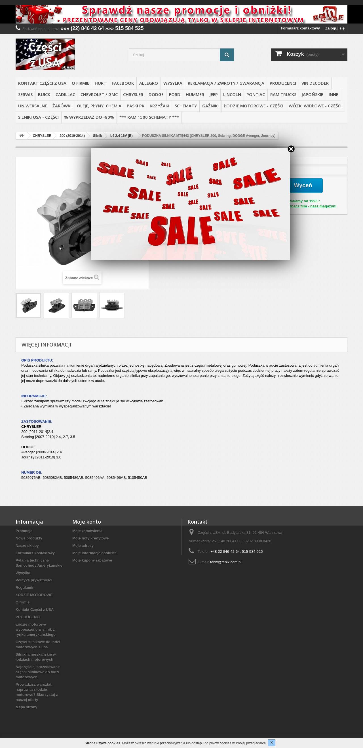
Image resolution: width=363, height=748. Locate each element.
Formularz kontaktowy (300, 28)
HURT (100, 83)
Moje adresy (83, 545)
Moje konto (86, 521)
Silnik (97, 136)
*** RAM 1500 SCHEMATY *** (149, 117)
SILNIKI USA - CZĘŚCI (38, 117)
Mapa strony (26, 707)
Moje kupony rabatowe (92, 560)
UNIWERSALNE (32, 106)
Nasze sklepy (27, 545)
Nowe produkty (29, 538)
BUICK (44, 94)
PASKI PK (135, 106)
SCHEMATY (186, 106)
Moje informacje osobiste (94, 553)
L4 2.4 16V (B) (121, 136)
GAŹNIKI (210, 106)
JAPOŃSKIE (312, 94)
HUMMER (195, 94)
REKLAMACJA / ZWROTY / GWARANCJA (226, 83)
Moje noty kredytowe (90, 538)
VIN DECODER (315, 83)
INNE (333, 94)
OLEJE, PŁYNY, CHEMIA (99, 106)
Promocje (24, 531)
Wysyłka (172, 83)
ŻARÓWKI (61, 106)
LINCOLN (232, 94)
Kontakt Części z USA (42, 83)
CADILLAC (65, 94)
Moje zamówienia (87, 531)
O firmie (80, 83)
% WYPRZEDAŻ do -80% (89, 117)
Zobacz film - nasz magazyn (311, 206)
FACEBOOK (123, 83)
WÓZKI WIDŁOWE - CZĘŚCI (315, 106)
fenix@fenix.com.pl (225, 562)
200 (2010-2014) (72, 136)
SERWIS (25, 94)
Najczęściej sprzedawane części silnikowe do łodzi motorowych (38, 672)
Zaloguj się (335, 28)
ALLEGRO (148, 83)
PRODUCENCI (283, 83)
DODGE (156, 94)
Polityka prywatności (34, 580)
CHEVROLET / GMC (99, 94)
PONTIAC (255, 94)
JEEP (214, 94)
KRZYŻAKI (159, 106)
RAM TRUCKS (283, 94)
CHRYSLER (133, 94)
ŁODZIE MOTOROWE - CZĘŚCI (253, 106)
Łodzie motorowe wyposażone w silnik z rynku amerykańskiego (36, 629)
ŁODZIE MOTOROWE (34, 595)
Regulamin (25, 587)
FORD (174, 94)
